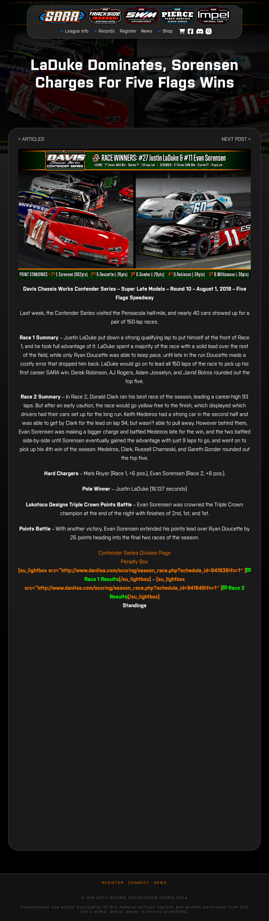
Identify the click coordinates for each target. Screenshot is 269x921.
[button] (209, 31)
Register (113, 883)
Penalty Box (134, 562)
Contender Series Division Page (134, 553)
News (160, 883)
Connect (139, 883)
